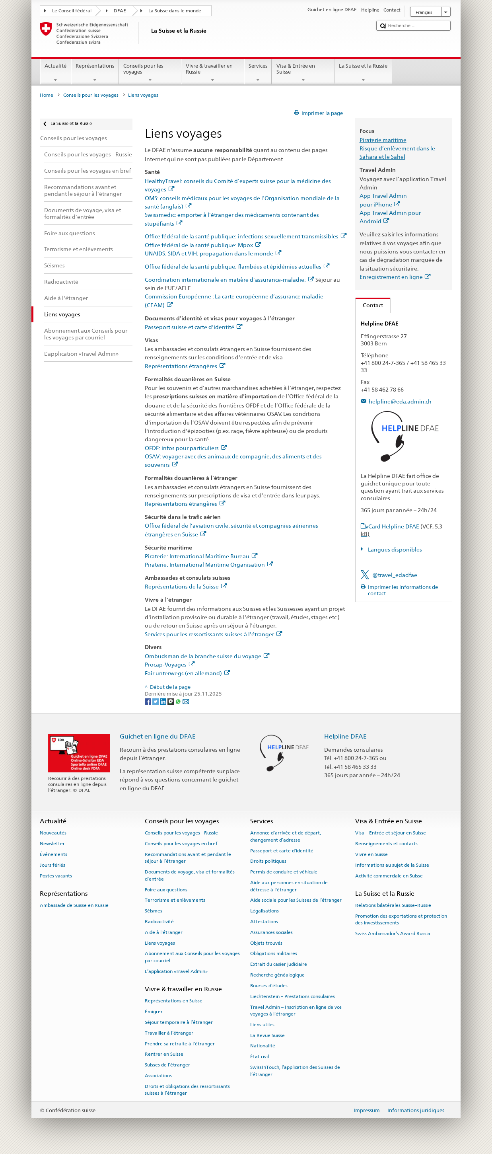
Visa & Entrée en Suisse (303, 73)
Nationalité (262, 1046)
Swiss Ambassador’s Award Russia (392, 933)
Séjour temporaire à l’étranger (179, 1022)
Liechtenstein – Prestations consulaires (292, 996)
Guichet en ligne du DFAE (158, 736)
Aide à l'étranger (164, 932)
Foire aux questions (166, 889)
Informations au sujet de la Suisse (392, 865)
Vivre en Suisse (371, 854)
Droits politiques (268, 861)
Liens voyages (160, 942)
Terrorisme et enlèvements (175, 900)
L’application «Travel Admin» (176, 971)
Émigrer (154, 1011)
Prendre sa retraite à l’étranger (180, 1043)
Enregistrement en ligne (395, 276)
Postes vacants (56, 875)
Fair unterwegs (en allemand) (187, 673)
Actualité (56, 73)
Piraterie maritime (383, 139)
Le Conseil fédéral (71, 11)
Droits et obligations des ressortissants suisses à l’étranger (187, 1090)
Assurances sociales (271, 932)
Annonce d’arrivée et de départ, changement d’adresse (285, 836)
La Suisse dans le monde (174, 11)
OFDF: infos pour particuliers (186, 447)
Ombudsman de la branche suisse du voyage (207, 656)
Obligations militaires (273, 953)
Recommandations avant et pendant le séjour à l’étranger (188, 858)
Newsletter (52, 843)
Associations (158, 1075)
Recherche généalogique (277, 975)
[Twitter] (156, 701)
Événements (53, 854)
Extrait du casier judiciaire (278, 964)
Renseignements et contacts (386, 843)
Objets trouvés (266, 942)
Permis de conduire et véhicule (283, 872)
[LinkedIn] (163, 701)
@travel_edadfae (394, 574)
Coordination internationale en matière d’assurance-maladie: (229, 279)
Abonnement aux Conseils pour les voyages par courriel (192, 957)
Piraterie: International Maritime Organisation (209, 564)
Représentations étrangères (185, 366)
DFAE (120, 11)
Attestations (264, 921)
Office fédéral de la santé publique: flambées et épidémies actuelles (237, 266)
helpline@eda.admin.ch (400, 401)
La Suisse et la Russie (363, 73)
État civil (259, 1056)
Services (258, 73)
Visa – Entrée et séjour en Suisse (390, 833)
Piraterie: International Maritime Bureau (201, 556)
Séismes (153, 911)
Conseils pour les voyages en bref (181, 843)
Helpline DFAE (345, 736)
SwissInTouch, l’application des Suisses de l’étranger (295, 1070)
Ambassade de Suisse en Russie (74, 905)
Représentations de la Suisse (186, 586)
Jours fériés (52, 865)
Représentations (95, 73)
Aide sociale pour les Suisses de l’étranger (296, 900)
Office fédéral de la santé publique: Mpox (203, 245)
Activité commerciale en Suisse (389, 875)
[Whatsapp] (179, 701)
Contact (369, 305)
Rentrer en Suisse (164, 1054)
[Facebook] (148, 701)
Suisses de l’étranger (167, 1065)
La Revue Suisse (267, 1035)
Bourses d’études (269, 985)
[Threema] (171, 701)
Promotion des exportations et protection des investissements (401, 919)
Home (46, 95)
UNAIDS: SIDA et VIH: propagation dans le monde (213, 253)
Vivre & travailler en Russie (213, 73)
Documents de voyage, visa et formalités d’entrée (190, 875)
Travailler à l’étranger (169, 1033)
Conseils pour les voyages (150, 73)
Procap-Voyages (169, 664)
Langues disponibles (394, 549)
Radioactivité (159, 921)
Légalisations (264, 911)
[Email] (186, 701)
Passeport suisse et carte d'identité (193, 327)
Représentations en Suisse (173, 1001)
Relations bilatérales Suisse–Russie (393, 905)
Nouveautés (53, 833)
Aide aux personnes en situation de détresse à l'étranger (289, 886)
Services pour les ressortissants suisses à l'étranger (213, 634)
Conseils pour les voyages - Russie (181, 833)
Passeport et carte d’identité (281, 851)
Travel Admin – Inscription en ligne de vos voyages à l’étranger (296, 1010)
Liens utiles (262, 1024)
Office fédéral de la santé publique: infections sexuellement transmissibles (245, 236)
